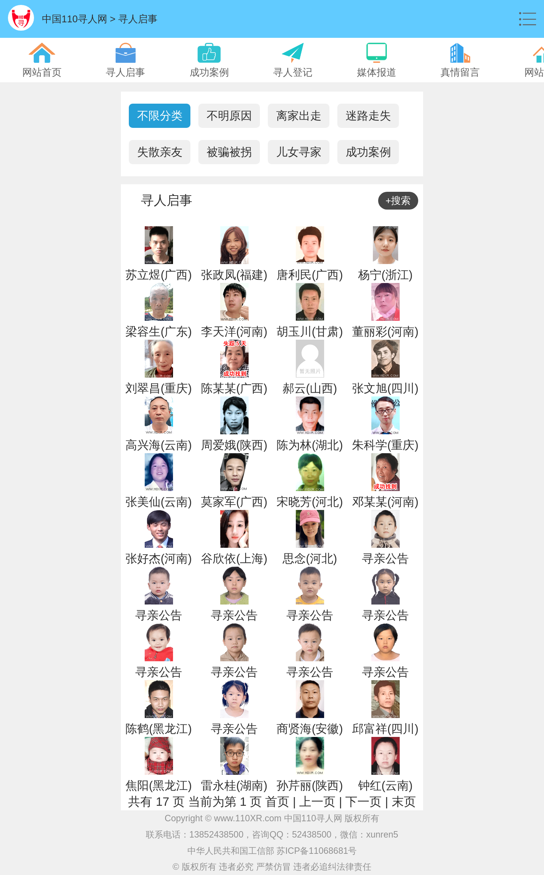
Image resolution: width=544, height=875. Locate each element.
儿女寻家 (298, 152)
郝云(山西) (310, 388)
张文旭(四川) (385, 388)
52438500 (311, 834)
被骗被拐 (229, 152)
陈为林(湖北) (310, 445)
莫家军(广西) (234, 501)
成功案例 (368, 152)
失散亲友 (159, 152)
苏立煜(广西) (158, 274)
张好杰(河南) (158, 558)
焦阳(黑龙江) (158, 785)
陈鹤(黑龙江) (158, 728)
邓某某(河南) (385, 501)
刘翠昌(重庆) (158, 388)
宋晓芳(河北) (310, 501)
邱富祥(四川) (385, 728)
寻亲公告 (385, 558)
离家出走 (298, 115)
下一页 (363, 801)
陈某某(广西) (234, 388)
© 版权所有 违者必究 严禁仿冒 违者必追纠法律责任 (272, 867)
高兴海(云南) (158, 445)
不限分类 (159, 115)
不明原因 (229, 115)
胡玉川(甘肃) (310, 331)
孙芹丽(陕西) (310, 785)
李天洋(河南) (234, 331)
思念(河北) (310, 558)
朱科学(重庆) (385, 445)
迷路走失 (368, 115)
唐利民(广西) (310, 274)
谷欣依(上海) (234, 558)
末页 (404, 801)
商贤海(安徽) (310, 728)
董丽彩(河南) (385, 331)
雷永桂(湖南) (234, 785)
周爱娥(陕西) (234, 445)
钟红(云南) (385, 785)
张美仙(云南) (158, 501)
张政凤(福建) (234, 274)
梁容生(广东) (158, 331)
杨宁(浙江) (385, 274)
